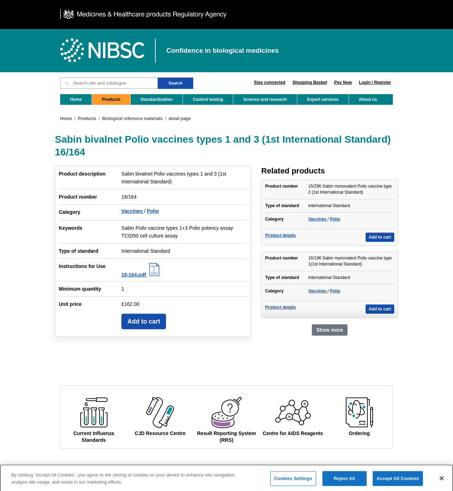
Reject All (344, 481)
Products (111, 99)
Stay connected (270, 82)
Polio (153, 211)
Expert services (323, 99)
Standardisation (157, 99)
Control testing (208, 99)
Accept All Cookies (398, 481)
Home (76, 99)
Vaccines (132, 211)
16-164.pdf (141, 275)
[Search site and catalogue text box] (109, 83)
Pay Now (343, 82)
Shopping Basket (309, 82)
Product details (280, 235)
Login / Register (375, 82)
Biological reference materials (132, 118)
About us (368, 99)
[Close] (441, 481)
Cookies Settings (293, 481)
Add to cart (143, 321)
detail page (179, 118)
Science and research (265, 99)
